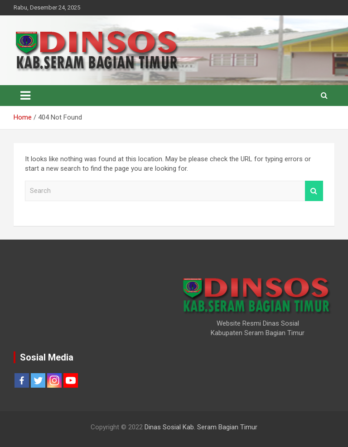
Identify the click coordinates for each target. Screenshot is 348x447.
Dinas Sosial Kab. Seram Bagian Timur (201, 427)
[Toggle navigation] (25, 95)
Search (314, 191)
